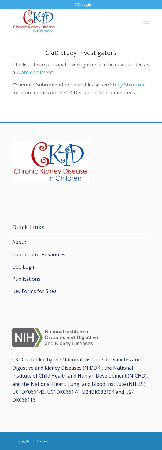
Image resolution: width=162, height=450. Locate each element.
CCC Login (82, 4)
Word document (34, 72)
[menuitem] (82, 4)
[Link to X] (145, 440)
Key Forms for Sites (34, 291)
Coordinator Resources (38, 254)
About (19, 242)
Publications (26, 279)
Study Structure (128, 84)
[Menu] (146, 21)
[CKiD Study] (67, 21)
